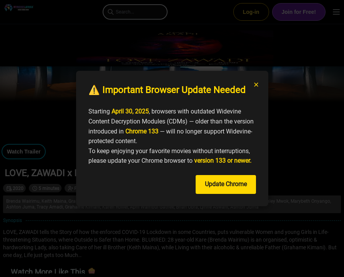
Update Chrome (226, 184)
